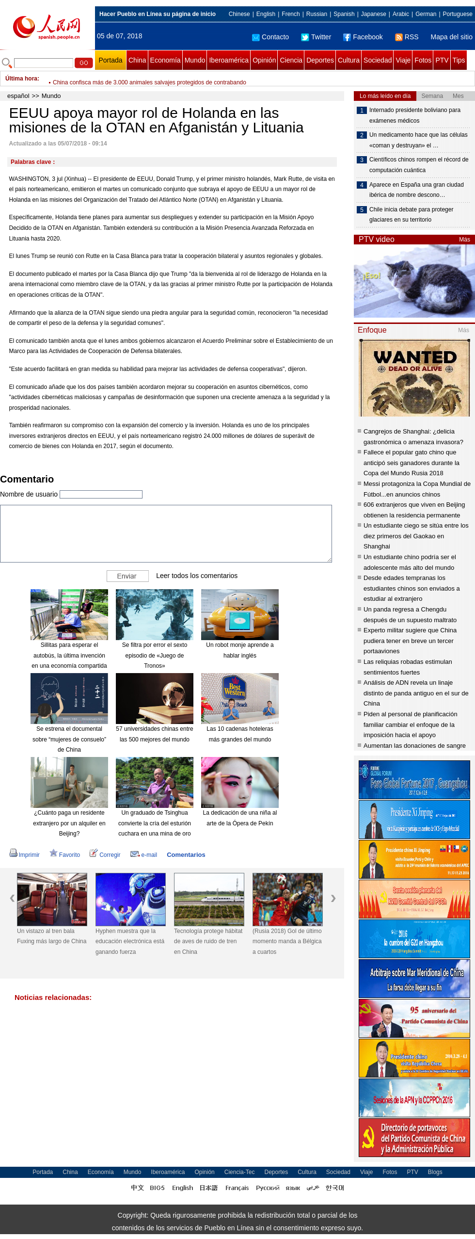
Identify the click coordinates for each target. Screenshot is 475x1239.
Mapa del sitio (452, 37)
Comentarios (186, 854)
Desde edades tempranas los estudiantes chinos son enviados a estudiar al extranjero (412, 588)
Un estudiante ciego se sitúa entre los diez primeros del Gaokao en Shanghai (416, 536)
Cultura (349, 60)
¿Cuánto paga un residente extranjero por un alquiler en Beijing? (69, 823)
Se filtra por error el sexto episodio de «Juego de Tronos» (155, 655)
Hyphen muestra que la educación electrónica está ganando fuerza (129, 941)
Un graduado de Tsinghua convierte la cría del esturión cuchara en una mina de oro (154, 823)
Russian (316, 14)
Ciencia (291, 60)
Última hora (21, 78)
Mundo (195, 60)
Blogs (435, 1172)
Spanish (343, 14)
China (137, 60)
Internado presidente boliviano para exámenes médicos (414, 115)
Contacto (270, 37)
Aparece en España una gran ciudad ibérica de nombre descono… (416, 190)
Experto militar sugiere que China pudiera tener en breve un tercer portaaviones (410, 641)
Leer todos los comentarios (197, 575)
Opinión (264, 60)
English (265, 14)
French (291, 14)
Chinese (239, 14)
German (425, 14)
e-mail (144, 855)
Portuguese (458, 14)
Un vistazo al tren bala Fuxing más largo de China (51, 936)
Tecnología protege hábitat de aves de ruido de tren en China (208, 941)
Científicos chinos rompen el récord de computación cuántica (419, 165)
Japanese (373, 14)
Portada (110, 60)
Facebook (362, 37)
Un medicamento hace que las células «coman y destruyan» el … (418, 140)
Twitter (316, 37)
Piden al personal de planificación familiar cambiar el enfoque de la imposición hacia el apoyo (411, 724)
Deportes (320, 60)
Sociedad (378, 60)
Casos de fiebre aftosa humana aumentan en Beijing (121, 78)
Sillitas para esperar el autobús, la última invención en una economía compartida (69, 655)
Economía (165, 60)
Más (464, 239)
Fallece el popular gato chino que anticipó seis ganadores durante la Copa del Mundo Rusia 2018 (411, 463)
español (18, 95)
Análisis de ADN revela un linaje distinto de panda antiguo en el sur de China (416, 693)
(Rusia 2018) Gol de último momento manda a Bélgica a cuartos (287, 941)
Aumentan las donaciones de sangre (415, 745)
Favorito (64, 855)
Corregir (105, 855)
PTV (441, 60)
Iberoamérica (229, 60)
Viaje (403, 60)
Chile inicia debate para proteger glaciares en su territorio (411, 215)
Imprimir (24, 855)
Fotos (422, 60)
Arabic (401, 14)
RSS (407, 37)
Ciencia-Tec (239, 1172)
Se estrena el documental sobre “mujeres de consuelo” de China (69, 739)
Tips (459, 60)
